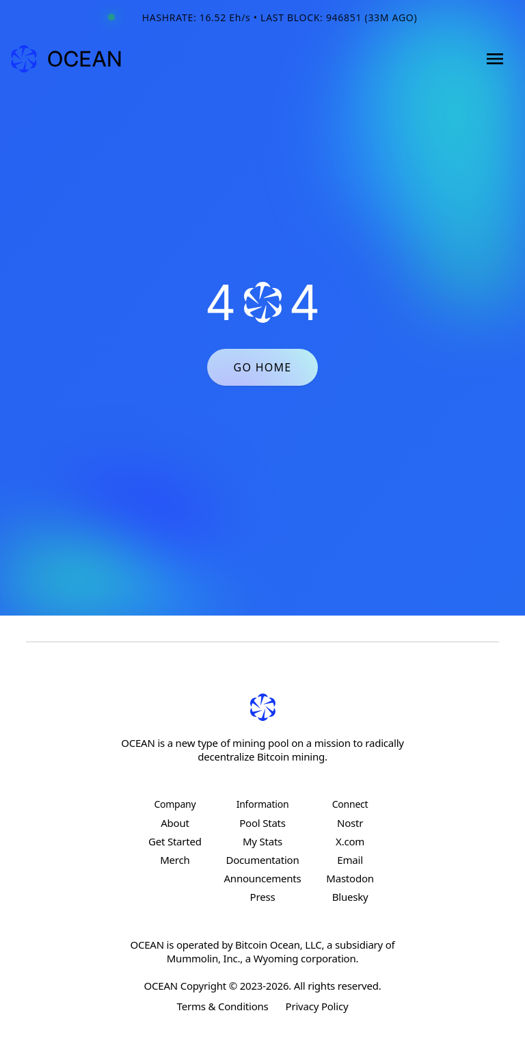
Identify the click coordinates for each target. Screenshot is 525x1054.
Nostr (350, 823)
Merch (174, 860)
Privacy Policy (317, 1006)
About (175, 823)
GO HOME (262, 367)
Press (262, 897)
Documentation (262, 860)
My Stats (262, 841)
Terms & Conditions (223, 1006)
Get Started (175, 841)
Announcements (262, 878)
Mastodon (350, 878)
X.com (350, 841)
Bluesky (350, 897)
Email (350, 860)
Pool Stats (262, 823)
